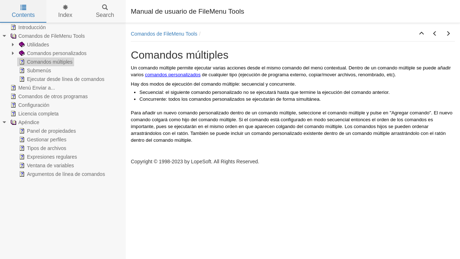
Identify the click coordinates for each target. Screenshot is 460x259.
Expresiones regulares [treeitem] (47, 157)
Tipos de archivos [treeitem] (42, 148)
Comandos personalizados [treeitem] (52, 53)
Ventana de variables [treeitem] (46, 165)
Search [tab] (105, 11)
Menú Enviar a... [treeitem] (32, 87)
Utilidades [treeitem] (33, 44)
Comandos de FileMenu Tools (164, 34)
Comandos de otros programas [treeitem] (48, 96)
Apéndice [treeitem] (24, 122)
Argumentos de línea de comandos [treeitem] (61, 174)
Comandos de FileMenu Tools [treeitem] (47, 36)
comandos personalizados (173, 74)
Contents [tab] (23, 11)
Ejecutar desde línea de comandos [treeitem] (61, 79)
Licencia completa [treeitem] (34, 113)
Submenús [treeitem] (34, 70)
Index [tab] (65, 11)
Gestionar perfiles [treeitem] (42, 139)
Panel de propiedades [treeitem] (47, 131)
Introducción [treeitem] (27, 27)
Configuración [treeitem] (29, 105)
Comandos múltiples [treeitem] (45, 62)
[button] (421, 34)
